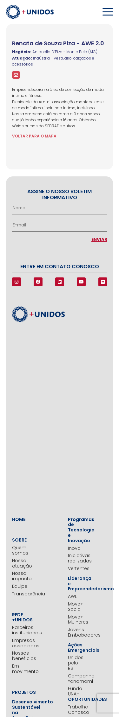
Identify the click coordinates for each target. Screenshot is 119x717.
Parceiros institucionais (20, 630)
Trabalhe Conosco (76, 709)
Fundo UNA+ (75, 691)
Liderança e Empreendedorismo (76, 584)
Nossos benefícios (20, 655)
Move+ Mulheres (76, 619)
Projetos (20, 692)
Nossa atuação (20, 563)
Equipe (19, 586)
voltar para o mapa (34, 136)
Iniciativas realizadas (76, 558)
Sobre (19, 540)
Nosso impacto (20, 576)
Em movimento (20, 668)
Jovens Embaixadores (76, 632)
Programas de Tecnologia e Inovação (76, 530)
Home (18, 519)
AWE (72, 596)
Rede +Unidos (20, 617)
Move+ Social (75, 606)
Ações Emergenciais (76, 647)
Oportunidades (76, 699)
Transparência (20, 594)
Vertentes (76, 568)
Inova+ (75, 548)
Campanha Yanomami (76, 678)
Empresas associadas (20, 643)
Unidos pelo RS (75, 663)
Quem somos (20, 550)
